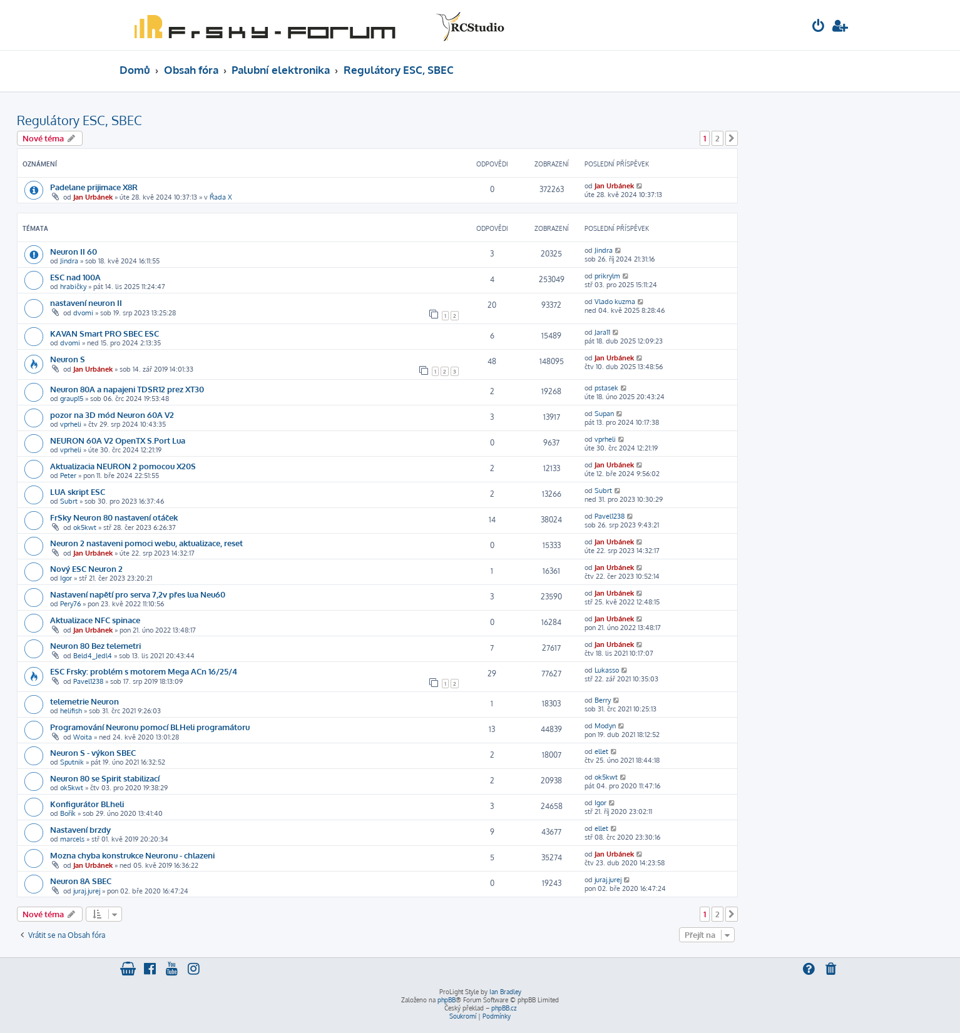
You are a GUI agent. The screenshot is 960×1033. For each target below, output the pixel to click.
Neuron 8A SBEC (80, 880)
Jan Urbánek (93, 197)
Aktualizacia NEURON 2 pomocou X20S (123, 466)
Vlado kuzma (615, 301)
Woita (82, 737)
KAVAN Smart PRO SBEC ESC (104, 333)
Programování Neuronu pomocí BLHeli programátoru (150, 726)
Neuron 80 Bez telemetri (95, 645)
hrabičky (73, 286)
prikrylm (607, 276)
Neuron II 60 (73, 251)
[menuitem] (818, 27)
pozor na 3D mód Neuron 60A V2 (112, 414)
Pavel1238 (610, 516)
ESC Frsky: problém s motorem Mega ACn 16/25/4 (143, 671)
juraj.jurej (86, 891)
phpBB (446, 1000)
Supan (604, 413)
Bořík (68, 813)
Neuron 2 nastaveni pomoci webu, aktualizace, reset (146, 542)
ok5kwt (84, 527)
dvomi (83, 312)
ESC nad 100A (75, 277)
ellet (601, 751)
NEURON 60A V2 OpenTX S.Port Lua (117, 440)
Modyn (605, 725)
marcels (72, 839)
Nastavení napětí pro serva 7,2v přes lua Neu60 (137, 594)
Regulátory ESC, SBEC (79, 120)
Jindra (69, 261)
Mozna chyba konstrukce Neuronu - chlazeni (132, 855)
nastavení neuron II (86, 302)
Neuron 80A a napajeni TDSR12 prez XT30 (127, 389)
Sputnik (72, 762)
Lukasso (607, 670)
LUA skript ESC (77, 491)
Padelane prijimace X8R (94, 186)
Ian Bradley (505, 991)
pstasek (606, 388)
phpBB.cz (503, 1008)
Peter (68, 475)
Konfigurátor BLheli (87, 803)
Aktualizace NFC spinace (95, 619)
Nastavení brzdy (80, 829)
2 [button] (717, 138)
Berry (603, 700)
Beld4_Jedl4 (92, 655)
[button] (731, 138)
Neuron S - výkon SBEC (93, 752)
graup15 (71, 398)
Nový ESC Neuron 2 (86, 568)
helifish (71, 710)
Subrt (69, 501)
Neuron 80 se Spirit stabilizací (105, 778)
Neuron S (67, 359)
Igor (66, 578)
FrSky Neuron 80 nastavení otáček (114, 517)
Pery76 (70, 603)
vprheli (70, 424)
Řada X (221, 197)
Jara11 (602, 332)
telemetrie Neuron (84, 701)
